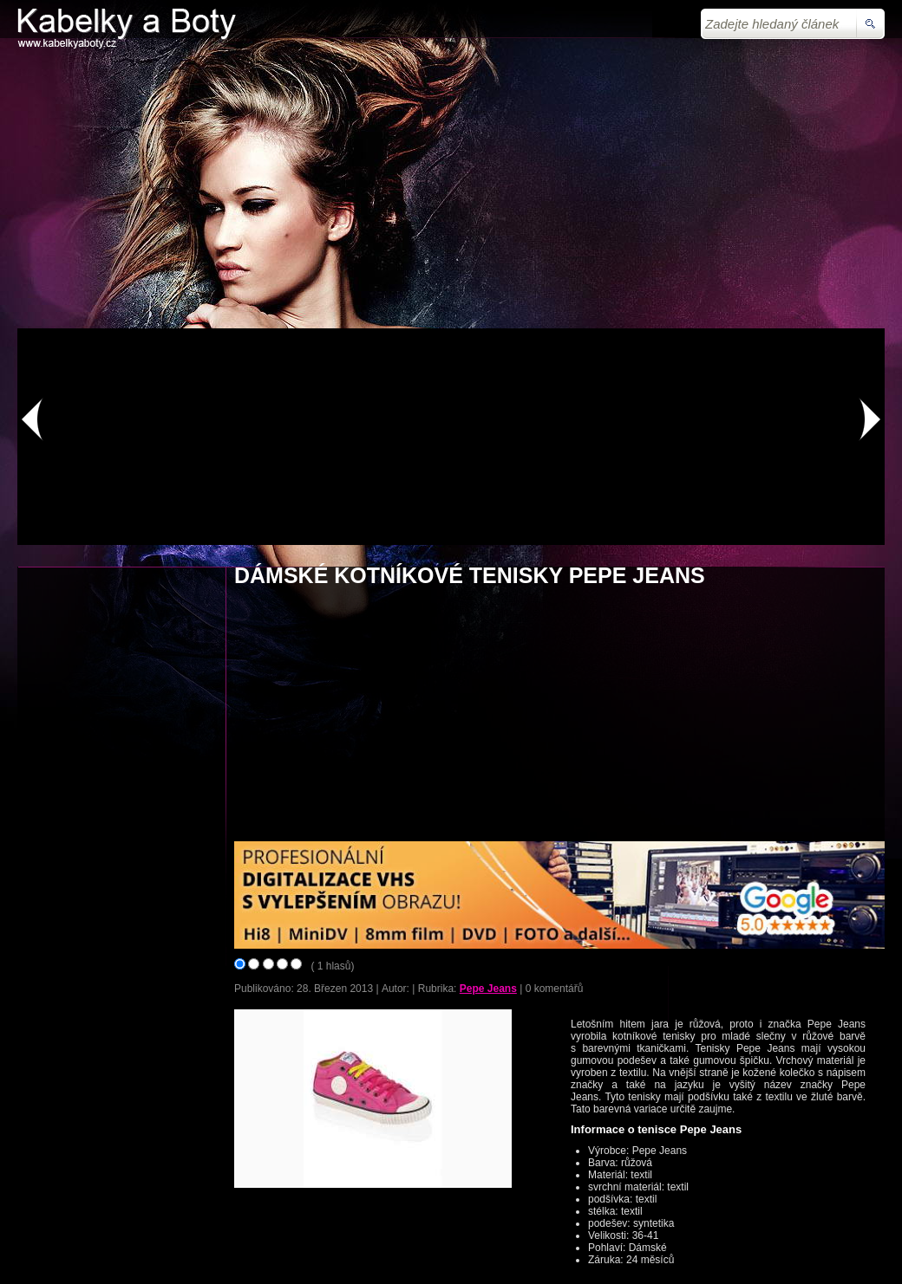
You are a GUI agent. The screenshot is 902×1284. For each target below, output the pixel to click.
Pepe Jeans (488, 988)
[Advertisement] (451, 189)
